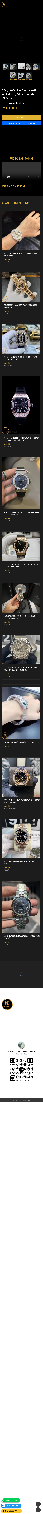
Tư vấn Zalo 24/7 (12, 1506)
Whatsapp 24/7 (12, 1500)
